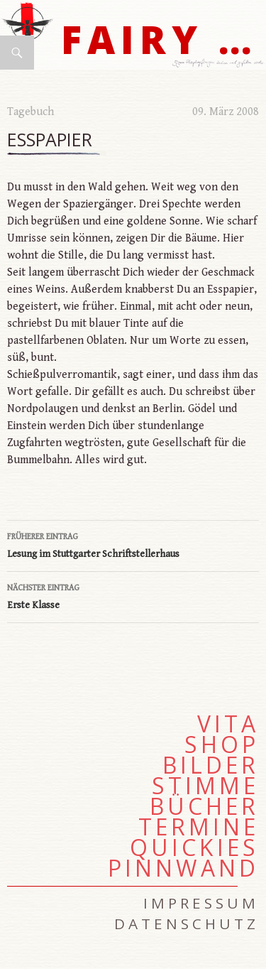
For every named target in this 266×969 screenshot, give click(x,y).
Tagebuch (30, 112)
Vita (228, 724)
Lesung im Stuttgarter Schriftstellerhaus (133, 544)
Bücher (204, 806)
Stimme (205, 786)
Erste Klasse (133, 595)
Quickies (194, 847)
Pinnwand (183, 868)
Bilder (210, 765)
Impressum (201, 903)
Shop (221, 744)
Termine (198, 827)
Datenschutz (186, 923)
